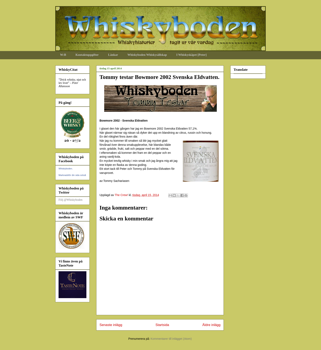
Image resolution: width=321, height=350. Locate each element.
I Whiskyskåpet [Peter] (191, 54)
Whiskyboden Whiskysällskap (147, 54)
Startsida (162, 325)
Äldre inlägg (211, 325)
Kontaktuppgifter (87, 54)
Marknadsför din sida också (72, 175)
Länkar (113, 54)
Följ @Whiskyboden (71, 199)
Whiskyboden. (66, 168)
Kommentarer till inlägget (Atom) (171, 338)
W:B (63, 54)
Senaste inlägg (110, 325)
